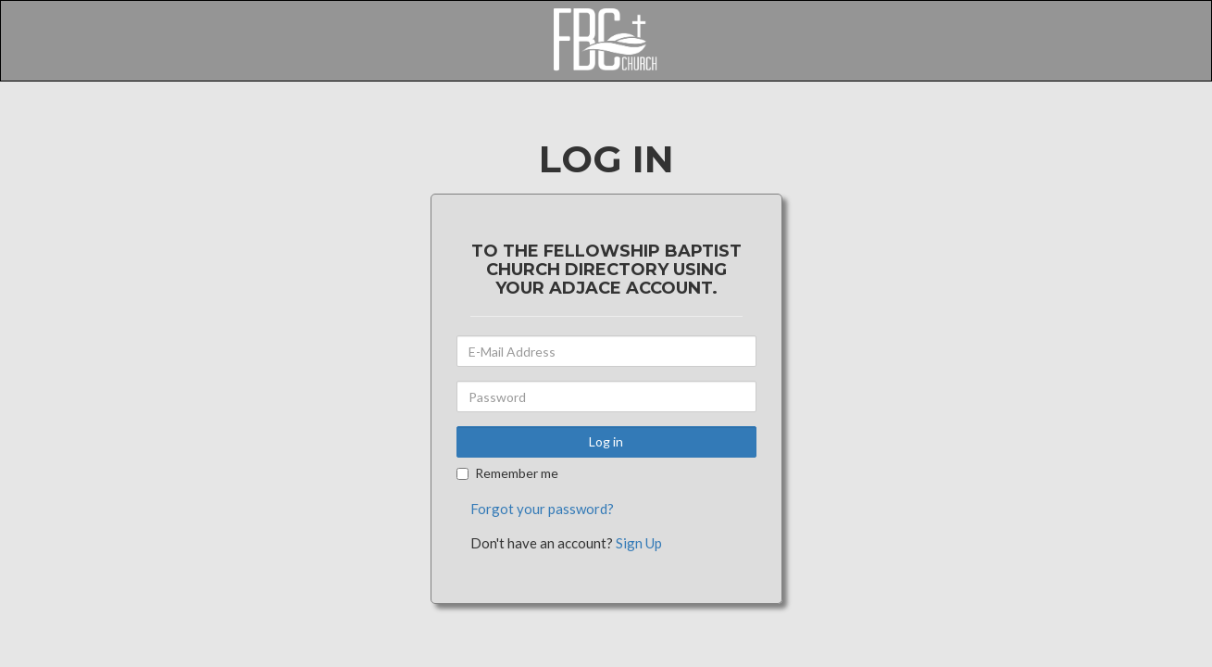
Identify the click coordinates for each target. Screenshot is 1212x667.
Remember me (507, 473)
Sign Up (639, 543)
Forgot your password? (542, 508)
